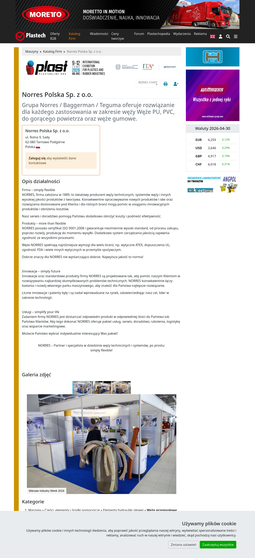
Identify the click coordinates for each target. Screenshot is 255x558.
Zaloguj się (38, 158)
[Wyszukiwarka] (228, 36)
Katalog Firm (74, 36)
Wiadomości (99, 34)
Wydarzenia (182, 34)
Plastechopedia (158, 34)
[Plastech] (30, 36)
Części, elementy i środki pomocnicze (72, 510)
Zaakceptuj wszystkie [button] (218, 544)
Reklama (200, 34)
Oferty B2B (55, 36)
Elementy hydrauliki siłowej (123, 510)
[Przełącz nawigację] (235, 36)
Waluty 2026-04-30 (212, 128)
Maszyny (31, 51)
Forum (139, 34)
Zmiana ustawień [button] (183, 544)
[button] (220, 36)
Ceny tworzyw (117, 36)
